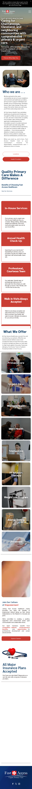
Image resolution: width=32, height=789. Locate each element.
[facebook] (13, 784)
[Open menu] (30, 11)
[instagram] (19, 784)
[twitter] (16, 784)
